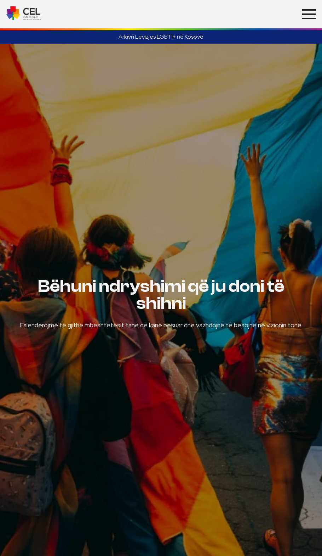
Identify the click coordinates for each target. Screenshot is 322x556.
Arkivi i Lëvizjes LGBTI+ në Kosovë (161, 36)
